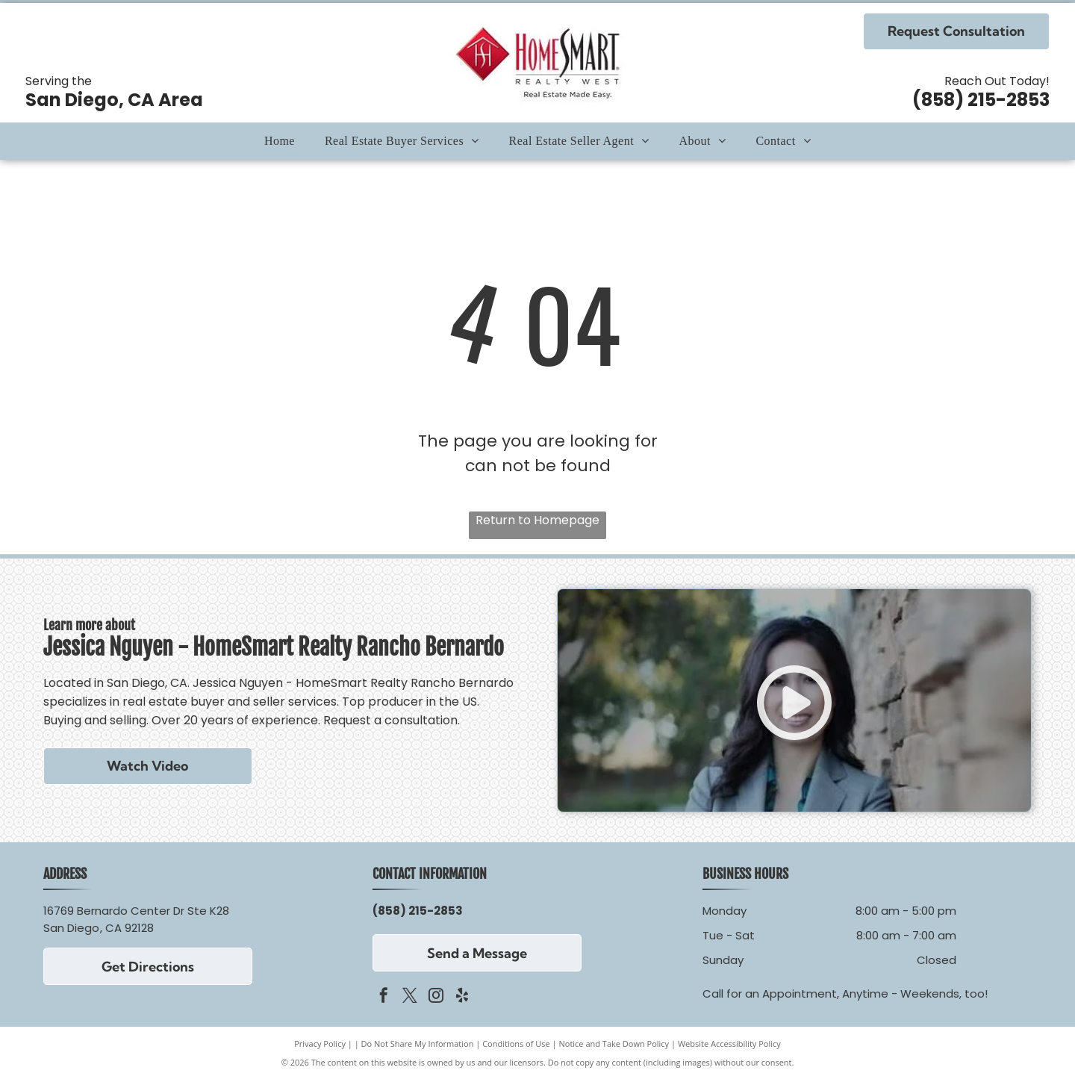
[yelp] (462, 997)
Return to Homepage (537, 520)
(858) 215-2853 (981, 99)
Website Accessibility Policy (729, 1043)
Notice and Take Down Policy (614, 1043)
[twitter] (410, 997)
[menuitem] (279, 141)
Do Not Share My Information (417, 1043)
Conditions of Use (516, 1043)
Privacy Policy (320, 1043)
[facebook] (384, 997)
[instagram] (436, 997)
